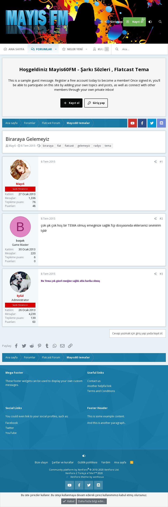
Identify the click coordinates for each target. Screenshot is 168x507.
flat (59, 146)
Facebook (11, 423)
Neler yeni (75, 49)
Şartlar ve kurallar (63, 462)
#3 (161, 274)
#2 (161, 218)
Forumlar (44, 49)
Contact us (93, 381)
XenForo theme (79, 476)
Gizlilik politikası (87, 462)
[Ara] (160, 21)
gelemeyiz (83, 146)
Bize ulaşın (41, 462)
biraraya (48, 146)
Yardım (105, 462)
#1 (161, 161)
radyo (97, 146)
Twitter (9, 428)
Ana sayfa (16, 49)
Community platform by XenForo (84, 469)
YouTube (11, 433)
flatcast (69, 146)
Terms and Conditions (101, 391)
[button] (56, 49)
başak (20, 240)
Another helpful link (99, 386)
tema (108, 146)
